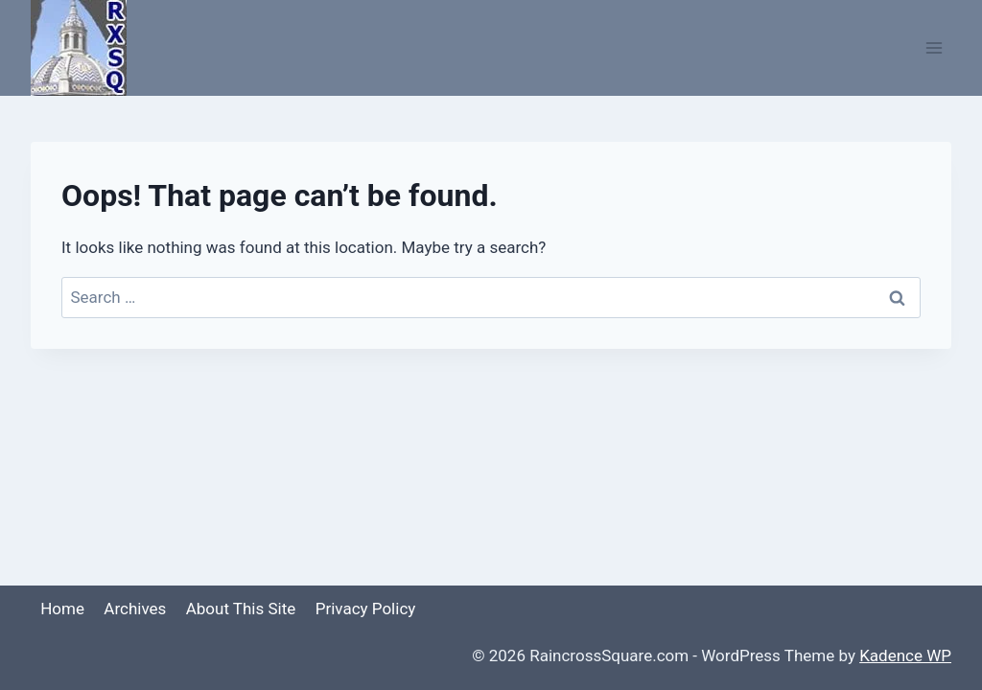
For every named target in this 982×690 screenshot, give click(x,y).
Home (62, 608)
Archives (135, 608)
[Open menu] (933, 47)
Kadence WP (905, 655)
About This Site (241, 608)
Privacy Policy (366, 608)
